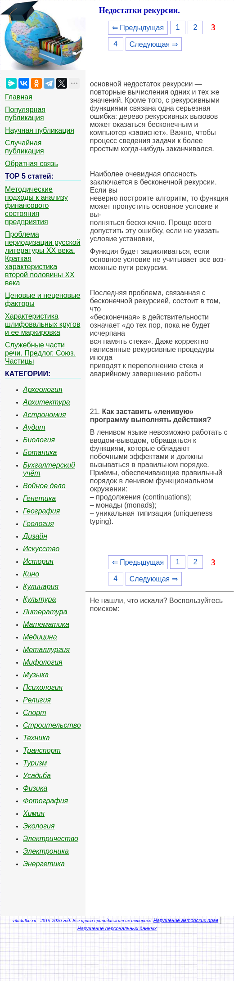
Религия (37, 700)
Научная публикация (39, 130)
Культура (39, 599)
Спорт (34, 712)
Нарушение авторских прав (185, 920)
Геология (38, 523)
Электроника (46, 851)
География (41, 511)
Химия (34, 813)
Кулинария (40, 586)
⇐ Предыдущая (138, 28)
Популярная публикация (25, 114)
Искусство (41, 549)
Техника (36, 738)
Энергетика (44, 864)
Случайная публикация (24, 147)
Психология (43, 687)
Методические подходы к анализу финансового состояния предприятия (36, 205)
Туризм (35, 763)
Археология (43, 389)
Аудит (34, 427)
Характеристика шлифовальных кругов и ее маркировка (42, 324)
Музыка (36, 675)
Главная (18, 97)
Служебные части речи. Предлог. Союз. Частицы (40, 353)
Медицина (40, 637)
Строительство (52, 725)
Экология (38, 826)
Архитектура (46, 402)
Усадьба (37, 775)
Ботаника (40, 452)
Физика (35, 788)
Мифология (43, 662)
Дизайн (35, 536)
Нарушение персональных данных (117, 928)
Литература (45, 612)
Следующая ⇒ (154, 44)
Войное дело (44, 486)
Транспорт (42, 750)
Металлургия (46, 649)
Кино (31, 574)
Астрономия (44, 414)
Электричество (50, 838)
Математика (46, 624)
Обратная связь (31, 163)
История (38, 561)
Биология (39, 440)
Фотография (45, 801)
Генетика (39, 498)
